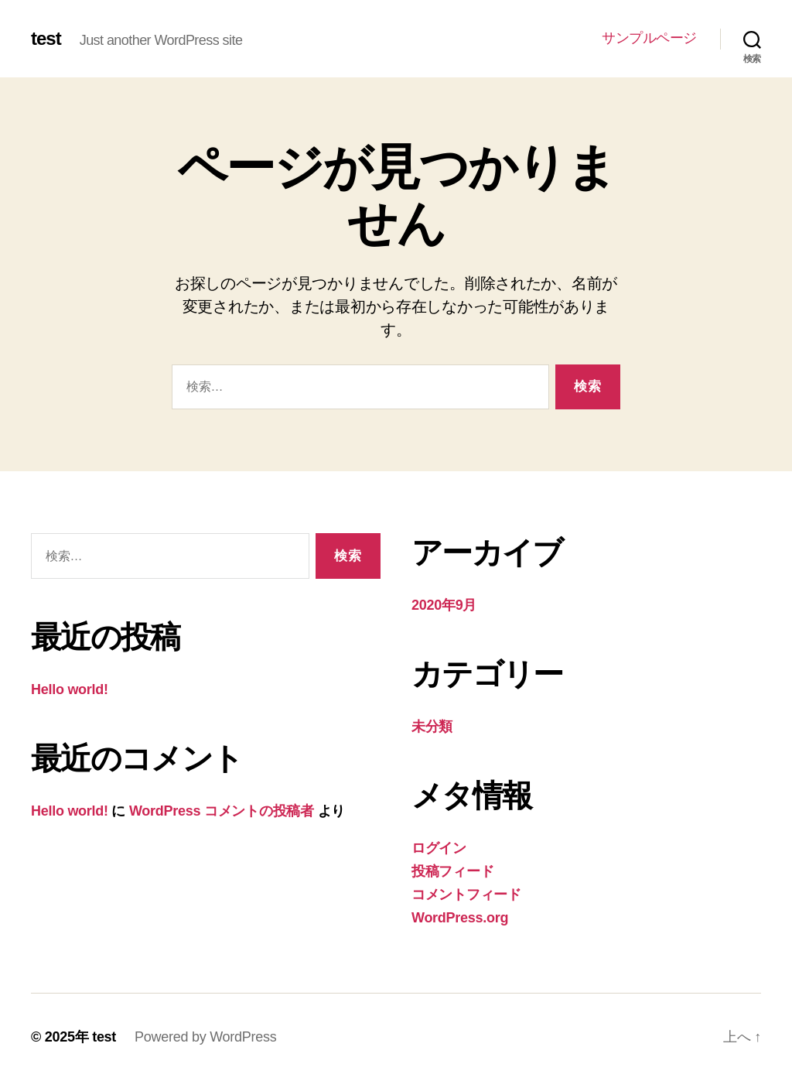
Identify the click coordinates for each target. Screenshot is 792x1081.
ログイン (438, 848)
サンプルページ (649, 38)
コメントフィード (466, 894)
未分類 (431, 726)
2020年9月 (443, 605)
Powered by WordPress (205, 1037)
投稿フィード (452, 871)
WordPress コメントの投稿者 (221, 811)
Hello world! (69, 689)
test (46, 38)
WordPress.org (459, 917)
